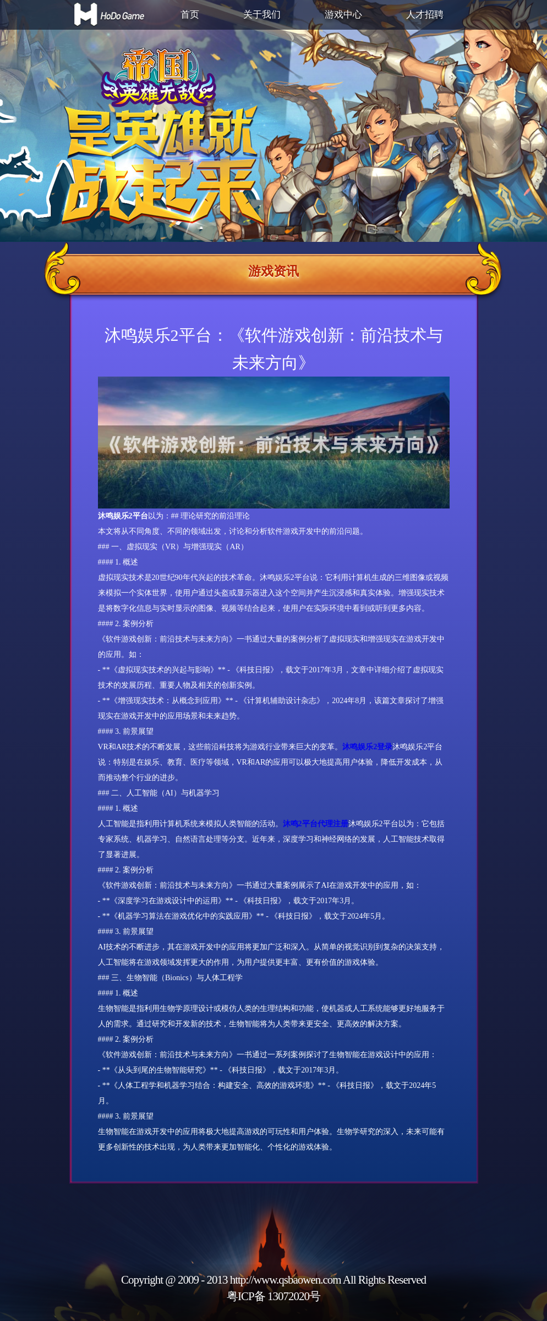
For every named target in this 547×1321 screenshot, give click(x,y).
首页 (189, 14)
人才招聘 (425, 14)
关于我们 (262, 14)
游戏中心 (343, 14)
